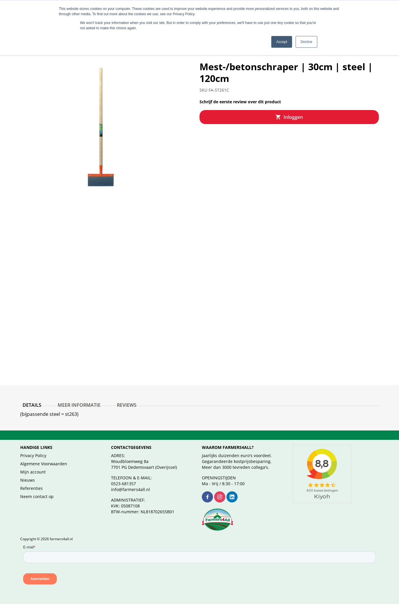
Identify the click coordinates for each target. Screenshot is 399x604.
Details (29, 400)
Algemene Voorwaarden (43, 463)
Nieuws (27, 480)
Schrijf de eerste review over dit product (240, 94)
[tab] (29, 401)
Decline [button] (306, 42)
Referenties (31, 488)
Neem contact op (37, 496)
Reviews (115, 400)
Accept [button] (281, 42)
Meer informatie (72, 400)
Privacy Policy (33, 455)
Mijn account (33, 472)
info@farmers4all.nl (130, 489)
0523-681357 (123, 483)
